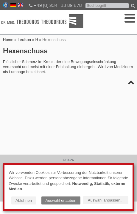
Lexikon (24, 39)
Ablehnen (23, 200)
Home (8, 39)
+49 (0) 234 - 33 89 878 (55, 6)
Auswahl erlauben (61, 200)
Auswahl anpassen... (106, 200)
